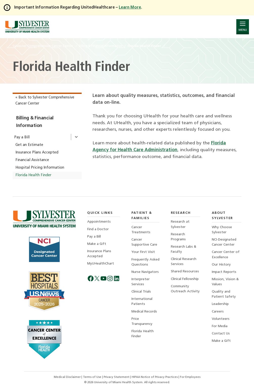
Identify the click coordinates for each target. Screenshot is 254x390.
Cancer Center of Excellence (226, 254)
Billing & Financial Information (35, 122)
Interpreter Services (140, 282)
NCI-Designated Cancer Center (224, 242)
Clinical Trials (141, 291)
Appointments (99, 221)
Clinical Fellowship (185, 279)
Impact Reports (224, 272)
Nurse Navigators (145, 272)
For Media (219, 326)
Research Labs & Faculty (183, 249)
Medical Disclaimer (67, 377)
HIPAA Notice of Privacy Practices (155, 377)
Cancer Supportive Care (144, 242)
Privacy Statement (117, 377)
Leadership (220, 304)
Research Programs (178, 237)
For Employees (190, 377)
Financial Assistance (32, 160)
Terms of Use (92, 377)
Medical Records (144, 311)
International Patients (141, 301)
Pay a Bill (22, 137)
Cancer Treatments (140, 230)
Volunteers (220, 319)
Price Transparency (141, 321)
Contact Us (221, 333)
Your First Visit (143, 252)
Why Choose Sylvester (222, 230)
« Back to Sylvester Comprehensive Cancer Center (44, 101)
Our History (221, 264)
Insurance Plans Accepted (36, 152)
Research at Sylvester (180, 224)
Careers (218, 311)
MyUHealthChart (100, 263)
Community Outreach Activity (185, 289)
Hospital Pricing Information (39, 168)
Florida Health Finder (33, 175)
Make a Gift (96, 244)
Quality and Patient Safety (224, 294)
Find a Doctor (98, 229)
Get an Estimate (29, 145)
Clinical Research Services (183, 261)
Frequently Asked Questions (145, 262)
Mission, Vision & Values (225, 282)
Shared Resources (185, 271)
